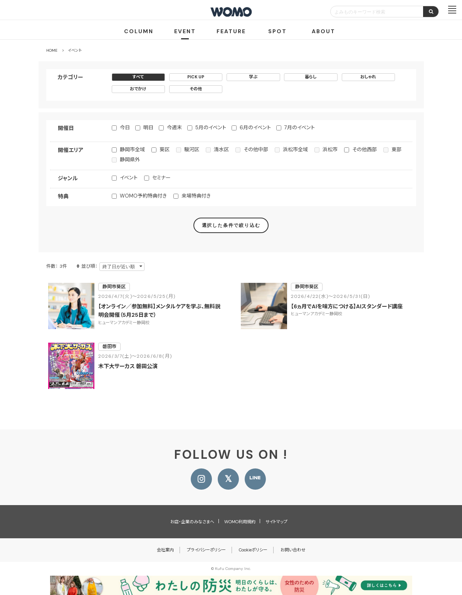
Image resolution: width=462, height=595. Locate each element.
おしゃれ (368, 76)
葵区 (165, 149)
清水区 (221, 149)
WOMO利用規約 (239, 521)
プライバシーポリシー (206, 550)
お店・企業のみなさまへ (192, 521)
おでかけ (138, 88)
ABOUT (323, 31)
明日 (148, 127)
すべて (138, 76)
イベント (129, 177)
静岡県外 (130, 159)
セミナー (161, 177)
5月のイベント (210, 127)
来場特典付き (196, 196)
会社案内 (165, 550)
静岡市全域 (132, 149)
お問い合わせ (293, 550)
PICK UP (195, 76)
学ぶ (253, 76)
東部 (396, 149)
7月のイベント (299, 127)
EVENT (185, 31)
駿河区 (191, 149)
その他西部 (364, 149)
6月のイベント (255, 127)
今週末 (174, 127)
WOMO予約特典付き (143, 196)
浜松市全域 (295, 149)
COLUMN (138, 31)
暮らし (311, 76)
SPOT (277, 31)
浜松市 (330, 149)
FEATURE (231, 31)
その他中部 (256, 149)
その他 (196, 88)
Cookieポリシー (253, 550)
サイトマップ (276, 521)
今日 (125, 127)
